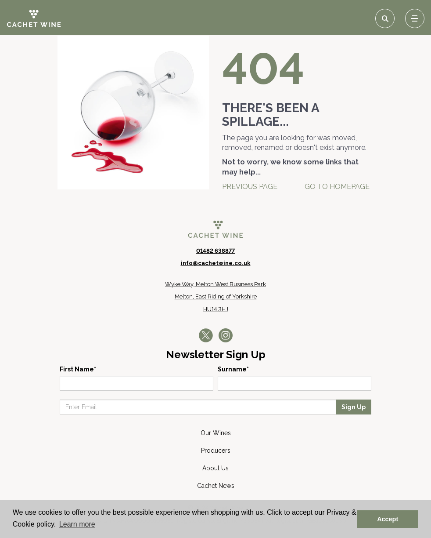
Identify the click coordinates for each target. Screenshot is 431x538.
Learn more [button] (77, 524)
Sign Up (353, 407)
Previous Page (249, 186)
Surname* (233, 369)
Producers (215, 450)
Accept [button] (387, 519)
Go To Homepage (337, 186)
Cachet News (215, 485)
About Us (215, 468)
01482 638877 (215, 250)
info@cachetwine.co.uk (216, 263)
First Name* (78, 369)
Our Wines (216, 432)
